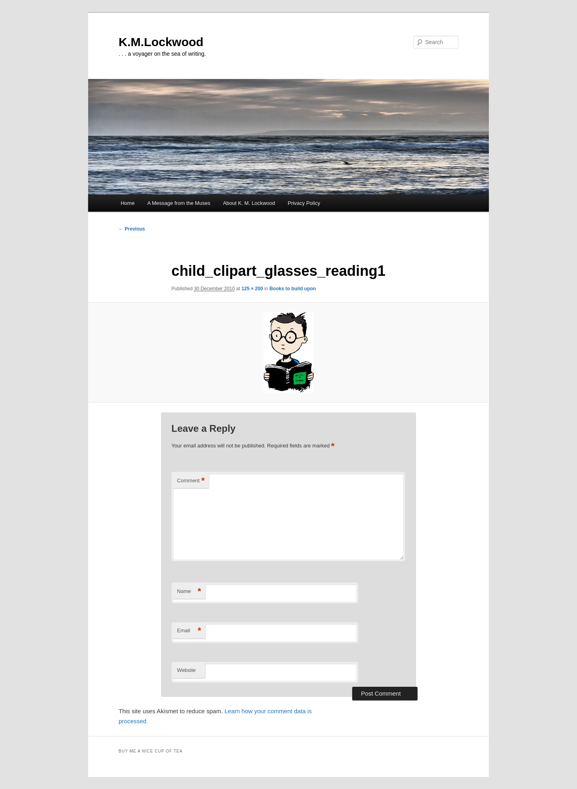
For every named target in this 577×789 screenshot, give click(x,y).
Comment (191, 481)
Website (186, 670)
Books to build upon (292, 288)
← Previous (132, 229)
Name (189, 591)
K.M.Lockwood (161, 42)
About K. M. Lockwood (249, 203)
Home (128, 203)
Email (189, 631)
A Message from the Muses (178, 203)
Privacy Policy (304, 203)
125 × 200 (252, 288)
